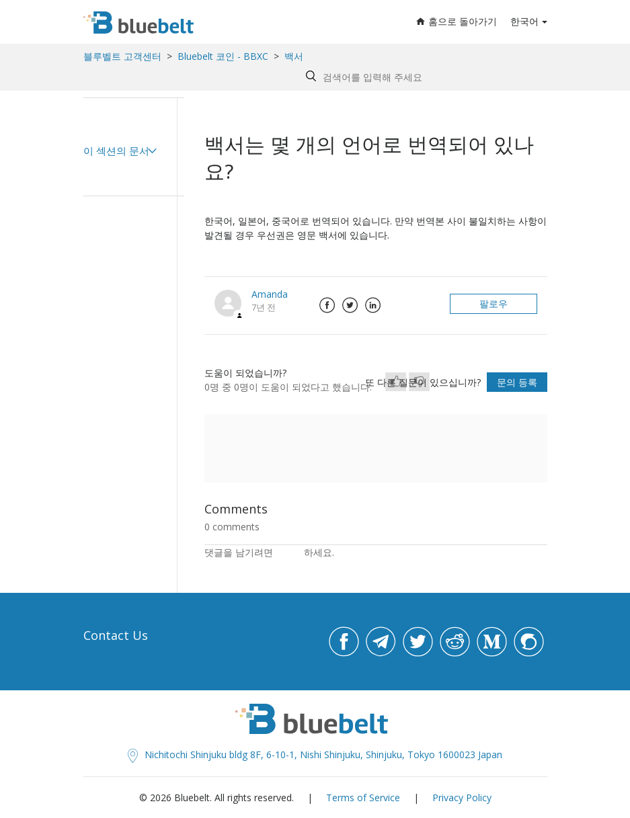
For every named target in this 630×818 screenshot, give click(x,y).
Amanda (269, 294)
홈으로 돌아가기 (456, 21)
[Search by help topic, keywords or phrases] (423, 77)
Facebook (327, 305)
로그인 (290, 552)
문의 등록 (517, 382)
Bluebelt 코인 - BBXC (224, 56)
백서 (293, 56)
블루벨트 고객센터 (122, 56)
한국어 (524, 21)
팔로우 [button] (493, 303)
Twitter (350, 305)
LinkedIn (373, 305)
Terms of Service (363, 797)
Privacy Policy (461, 797)
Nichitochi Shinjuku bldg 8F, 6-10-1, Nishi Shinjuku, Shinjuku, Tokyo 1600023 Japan (315, 754)
